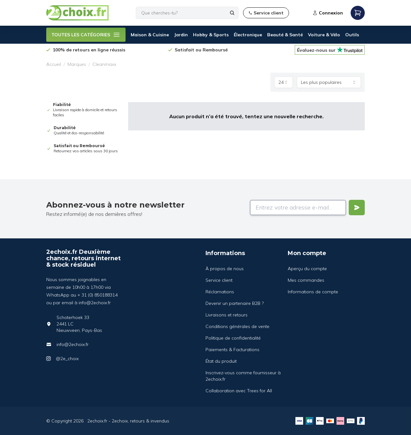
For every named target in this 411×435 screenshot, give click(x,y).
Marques (76, 64)
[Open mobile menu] (358, 13)
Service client (219, 280)
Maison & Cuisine (150, 35)
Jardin (181, 35)
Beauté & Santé (285, 35)
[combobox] (283, 82)
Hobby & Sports (211, 35)
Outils (352, 35)
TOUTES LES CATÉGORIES (85, 35)
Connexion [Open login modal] (327, 13)
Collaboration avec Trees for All (239, 391)
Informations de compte (313, 292)
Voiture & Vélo (324, 35)
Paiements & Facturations (232, 349)
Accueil (53, 64)
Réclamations (220, 292)
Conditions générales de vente (237, 326)
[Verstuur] (357, 207)
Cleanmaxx (104, 64)
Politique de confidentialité (233, 338)
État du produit (221, 361)
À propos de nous (225, 268)
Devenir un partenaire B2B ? (235, 303)
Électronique (248, 35)
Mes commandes (306, 280)
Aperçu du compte (307, 268)
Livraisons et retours (227, 315)
